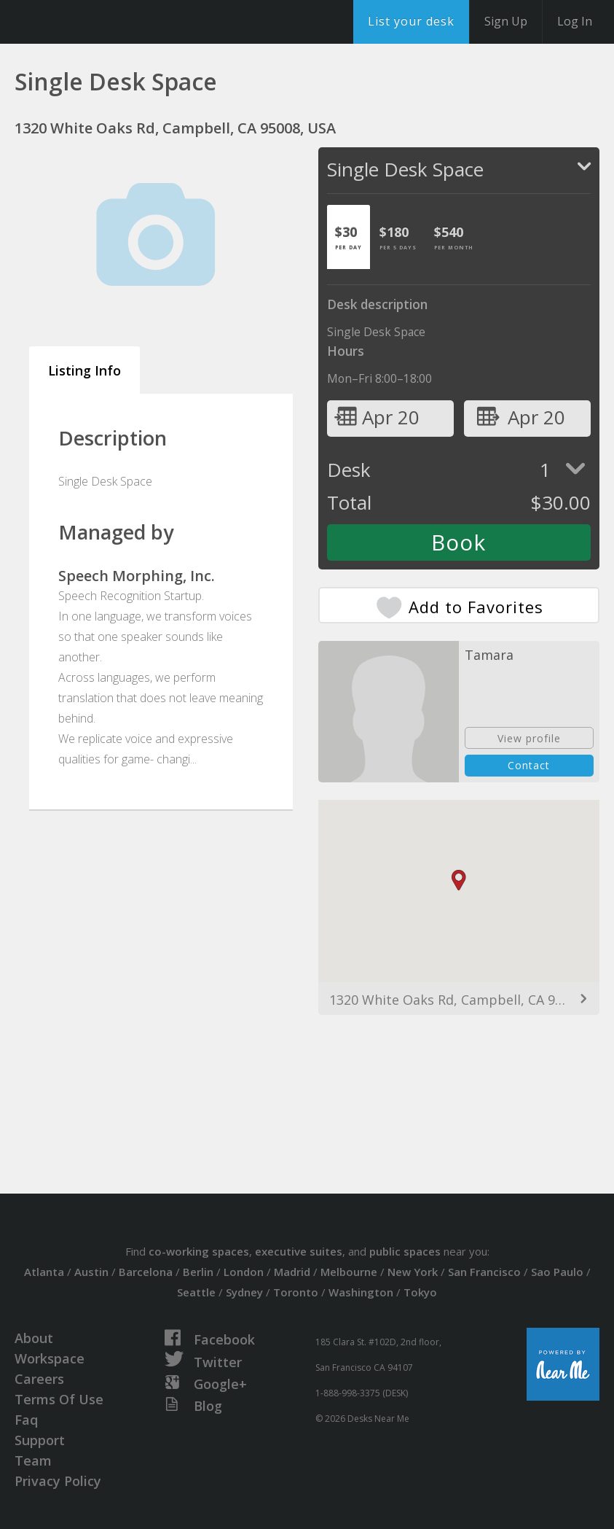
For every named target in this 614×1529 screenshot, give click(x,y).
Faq (26, 1419)
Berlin (198, 1271)
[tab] (348, 237)
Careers (39, 1379)
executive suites (298, 1251)
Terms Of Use (59, 1399)
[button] (459, 880)
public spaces (405, 1251)
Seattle (196, 1292)
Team (33, 1460)
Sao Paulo (557, 1271)
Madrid (292, 1271)
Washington (360, 1292)
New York (412, 1271)
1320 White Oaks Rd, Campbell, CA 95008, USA (459, 999)
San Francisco (484, 1271)
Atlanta (44, 1271)
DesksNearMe (102, 22)
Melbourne (348, 1271)
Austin (91, 1271)
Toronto (295, 1292)
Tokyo (420, 1292)
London (244, 1271)
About (34, 1338)
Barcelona (146, 1271)
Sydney (244, 1292)
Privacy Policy (58, 1481)
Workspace (49, 1358)
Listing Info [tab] (84, 370)
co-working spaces (199, 1251)
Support (40, 1440)
